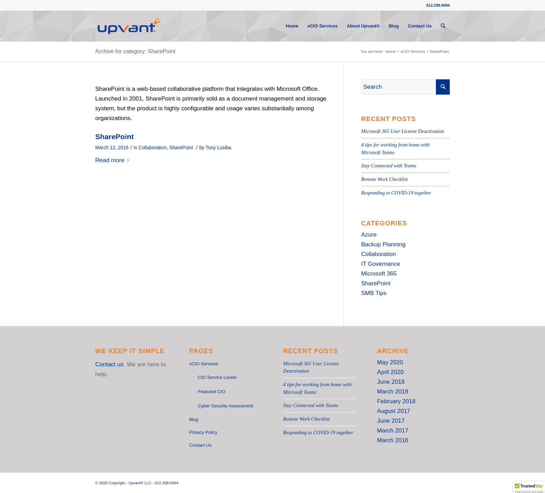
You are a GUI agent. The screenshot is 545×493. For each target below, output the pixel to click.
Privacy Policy (203, 432)
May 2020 (390, 362)
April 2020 (390, 372)
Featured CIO (211, 391)
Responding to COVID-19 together (396, 193)
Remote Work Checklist (384, 179)
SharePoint (114, 137)
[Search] (443, 26)
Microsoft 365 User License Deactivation (402, 131)
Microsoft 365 (379, 273)
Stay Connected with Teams (388, 165)
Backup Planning (383, 244)
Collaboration (152, 147)
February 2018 (396, 401)
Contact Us (200, 445)
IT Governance (380, 264)
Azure (368, 234)
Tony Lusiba (218, 147)
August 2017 (393, 411)
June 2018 (391, 382)
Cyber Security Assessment (225, 405)
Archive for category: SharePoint (135, 51)
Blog (193, 419)
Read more (113, 160)
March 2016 (392, 440)
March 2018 (392, 391)
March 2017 (392, 430)
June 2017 (391, 421)
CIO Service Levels (217, 377)
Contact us (109, 364)
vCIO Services (203, 363)
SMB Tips (374, 293)
